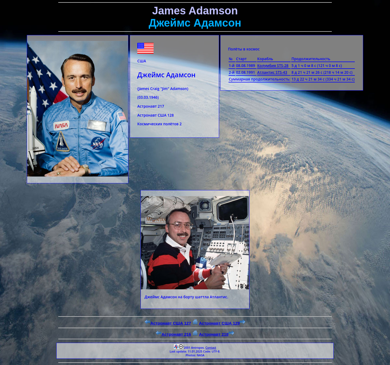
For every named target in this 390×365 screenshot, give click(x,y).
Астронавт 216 (173, 334)
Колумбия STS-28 (272, 65)
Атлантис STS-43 (272, 72)
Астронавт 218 (216, 334)
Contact (210, 348)
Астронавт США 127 (168, 323)
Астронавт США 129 (222, 323)
